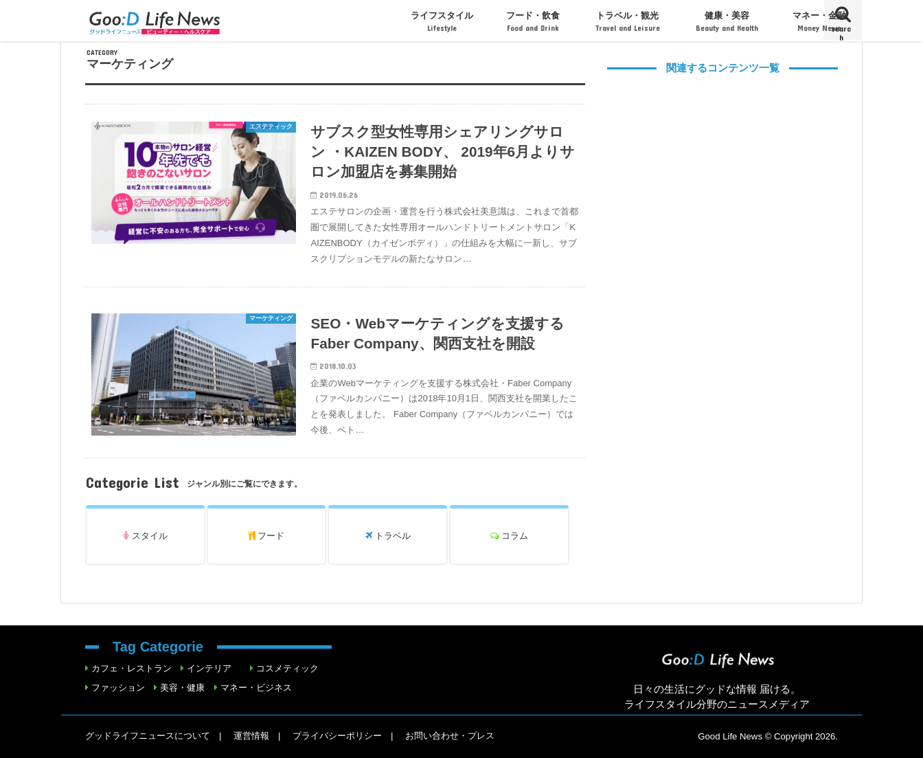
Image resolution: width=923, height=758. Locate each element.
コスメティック (287, 668)
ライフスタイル (442, 21)
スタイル (145, 536)
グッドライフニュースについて (147, 736)
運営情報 (251, 736)
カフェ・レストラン (131, 668)
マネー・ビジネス (256, 687)
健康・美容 (727, 21)
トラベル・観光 (627, 21)
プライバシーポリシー (337, 736)
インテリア (209, 668)
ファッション (118, 687)
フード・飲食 (533, 21)
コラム (509, 536)
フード (267, 536)
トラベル (388, 536)
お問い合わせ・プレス (449, 736)
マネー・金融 (819, 21)
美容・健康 (182, 687)
